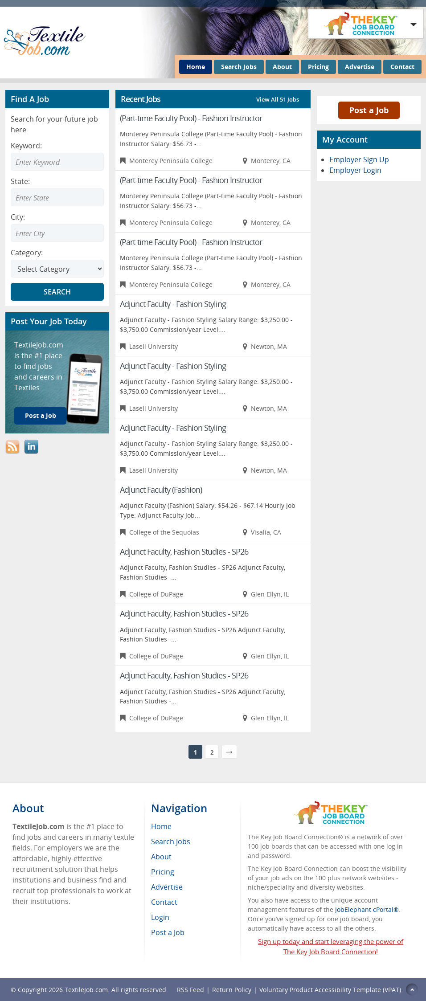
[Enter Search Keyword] (57, 162)
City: (18, 217)
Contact (402, 66)
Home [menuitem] (161, 826)
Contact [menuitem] (164, 902)
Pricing (318, 66)
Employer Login (355, 170)
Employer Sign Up (359, 159)
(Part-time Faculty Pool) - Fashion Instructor (191, 118)
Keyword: (26, 146)
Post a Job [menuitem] (167, 932)
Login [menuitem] (160, 917)
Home (195, 66)
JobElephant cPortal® (367, 909)
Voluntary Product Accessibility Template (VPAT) (330, 989)
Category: (27, 252)
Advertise (359, 66)
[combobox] (57, 197)
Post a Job (40, 415)
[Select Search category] (57, 269)
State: (20, 181)
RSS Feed (190, 989)
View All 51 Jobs (277, 99)
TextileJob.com (86, 989)
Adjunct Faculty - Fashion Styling (173, 303)
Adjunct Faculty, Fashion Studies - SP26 (184, 551)
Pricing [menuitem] (162, 872)
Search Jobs (239, 66)
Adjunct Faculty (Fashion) (161, 489)
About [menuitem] (161, 857)
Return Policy (231, 989)
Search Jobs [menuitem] (170, 841)
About (282, 66)
